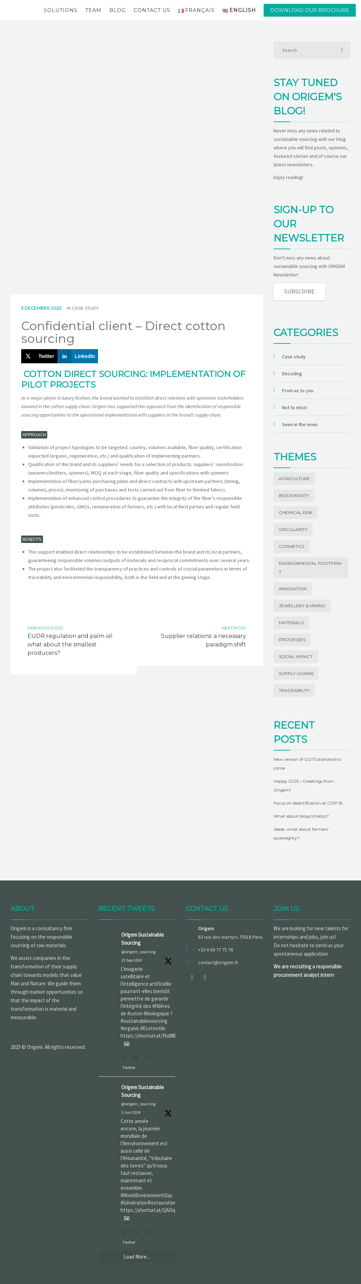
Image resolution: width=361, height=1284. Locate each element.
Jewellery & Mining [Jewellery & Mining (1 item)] (302, 605)
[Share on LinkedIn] (77, 356)
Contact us (152, 10)
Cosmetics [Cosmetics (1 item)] (291, 546)
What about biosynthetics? (301, 816)
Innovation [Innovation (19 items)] (293, 588)
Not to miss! (294, 407)
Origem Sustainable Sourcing (142, 938)
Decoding (292, 373)
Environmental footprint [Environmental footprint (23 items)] (310, 567)
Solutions (61, 10)
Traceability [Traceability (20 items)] (294, 690)
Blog (117, 10)
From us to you (297, 390)
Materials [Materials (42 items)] (291, 622)
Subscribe (299, 291)
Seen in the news (300, 424)
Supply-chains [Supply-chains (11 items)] (296, 673)
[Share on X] (39, 356)
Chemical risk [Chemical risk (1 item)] (295, 512)
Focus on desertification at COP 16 (308, 803)
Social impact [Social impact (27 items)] (296, 656)
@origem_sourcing (138, 951)
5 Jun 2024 (130, 1112)
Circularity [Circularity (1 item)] (293, 529)
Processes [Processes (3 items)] (292, 639)
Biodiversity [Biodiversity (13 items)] (294, 495)
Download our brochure (309, 10)
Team (93, 10)
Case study (85, 308)
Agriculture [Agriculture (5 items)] (294, 478)
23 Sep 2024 (131, 960)
